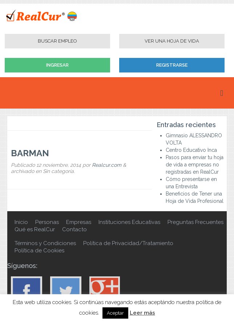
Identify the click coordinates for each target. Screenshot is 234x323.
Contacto (74, 229)
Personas (47, 222)
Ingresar (57, 65)
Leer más (142, 313)
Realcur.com (106, 165)
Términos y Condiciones (45, 243)
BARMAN (30, 153)
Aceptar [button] (115, 313)
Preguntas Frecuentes (195, 222)
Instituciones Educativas (129, 222)
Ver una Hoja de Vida (172, 41)
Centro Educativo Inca (191, 150)
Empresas (78, 222)
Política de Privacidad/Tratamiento (128, 243)
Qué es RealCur (35, 229)
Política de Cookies (39, 250)
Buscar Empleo (57, 41)
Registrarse (171, 65)
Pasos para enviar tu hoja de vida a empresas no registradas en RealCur (194, 164)
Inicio (21, 222)
